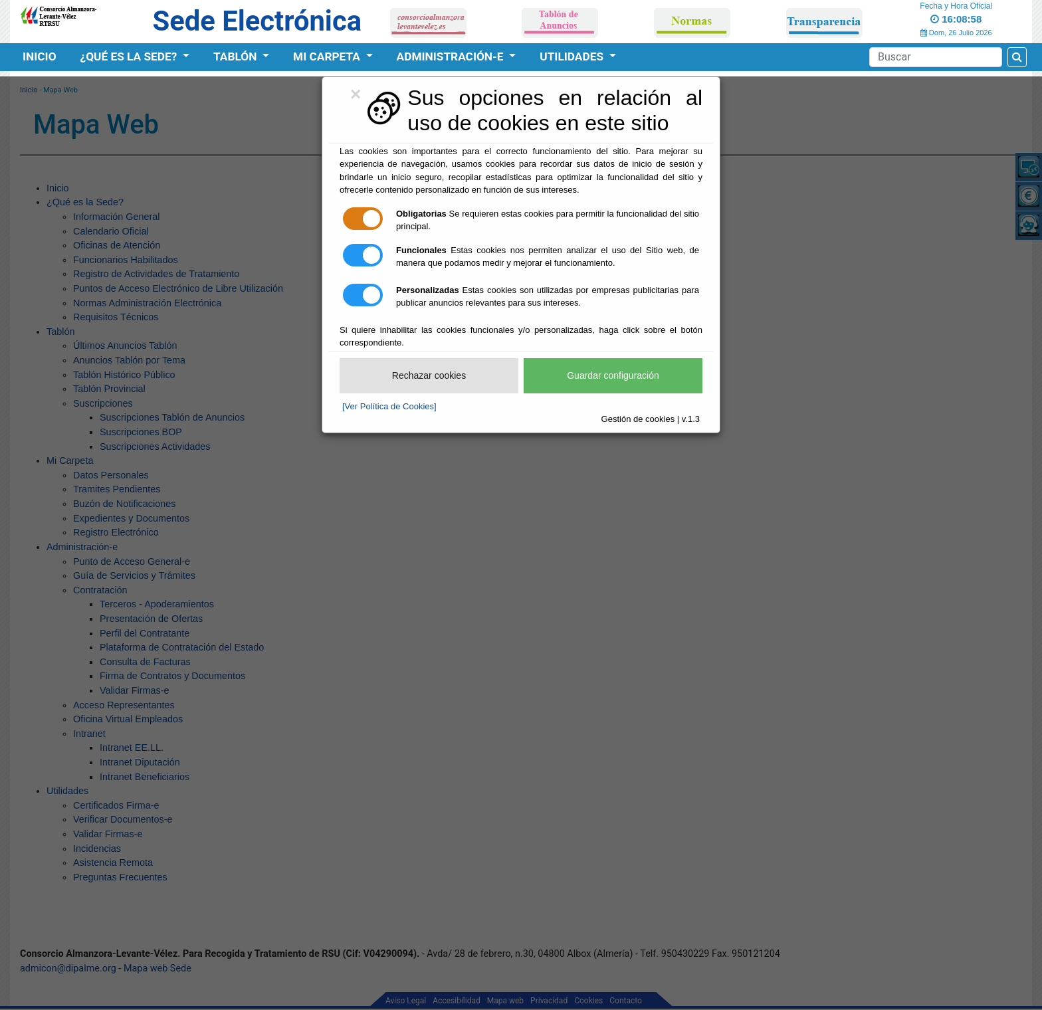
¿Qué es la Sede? (130, 56)
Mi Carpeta (328, 56)
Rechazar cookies (429, 375)
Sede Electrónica (257, 21)
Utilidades (573, 56)
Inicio (39, 56)
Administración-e (451, 56)
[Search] (935, 57)
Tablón (236, 56)
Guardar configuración (613, 375)
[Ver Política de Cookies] (389, 406)
